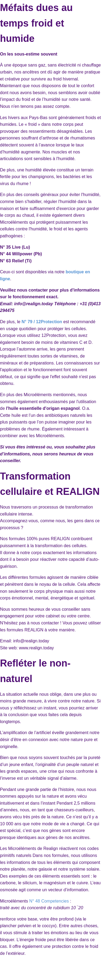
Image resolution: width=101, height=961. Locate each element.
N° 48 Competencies (49, 901)
